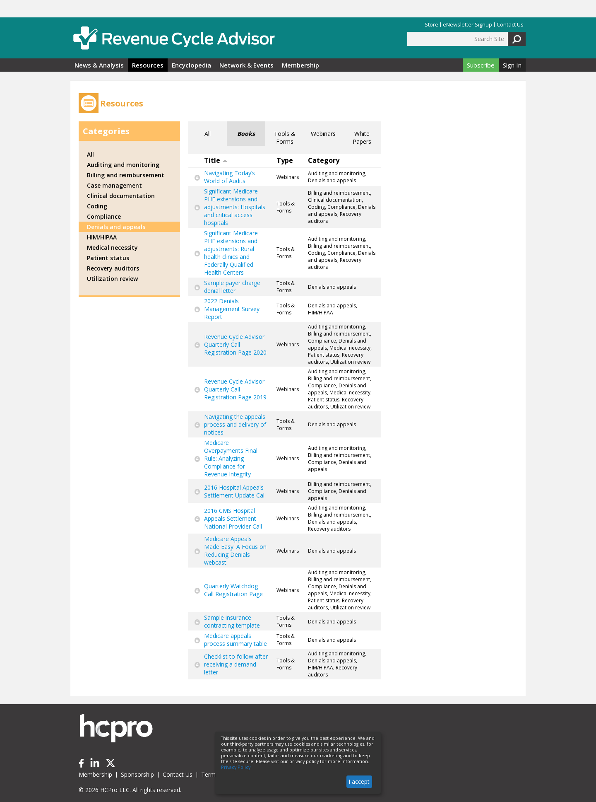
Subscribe (481, 65)
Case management (114, 185)
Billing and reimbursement (125, 175)
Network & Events (246, 65)
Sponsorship (137, 774)
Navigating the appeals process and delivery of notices (235, 424)
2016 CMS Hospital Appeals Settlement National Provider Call (233, 518)
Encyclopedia (191, 65)
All (207, 134)
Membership (300, 65)
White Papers (362, 137)
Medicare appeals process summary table (235, 639)
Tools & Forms (285, 137)
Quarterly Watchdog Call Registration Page (233, 590)
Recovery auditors (113, 268)
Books (246, 134)
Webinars (323, 134)
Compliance (104, 216)
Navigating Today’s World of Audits (229, 177)
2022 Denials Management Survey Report (232, 309)
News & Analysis (99, 65)
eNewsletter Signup (467, 24)
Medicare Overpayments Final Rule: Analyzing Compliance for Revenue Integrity (230, 458)
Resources (147, 65)
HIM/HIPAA (102, 237)
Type (284, 160)
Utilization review (112, 279)
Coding (97, 206)
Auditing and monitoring (123, 165)
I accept (359, 781)
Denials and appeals (116, 227)
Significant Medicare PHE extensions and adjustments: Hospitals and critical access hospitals (234, 207)
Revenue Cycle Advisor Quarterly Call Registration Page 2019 (235, 389)
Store (431, 24)
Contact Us (510, 24)
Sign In (512, 65)
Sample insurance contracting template (232, 621)
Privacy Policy (235, 767)
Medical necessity (112, 247)
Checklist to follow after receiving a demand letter (236, 664)
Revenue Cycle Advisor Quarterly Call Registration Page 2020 (235, 344)
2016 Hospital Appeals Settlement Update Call (235, 491)
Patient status (108, 258)
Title (216, 160)
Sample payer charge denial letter (232, 287)
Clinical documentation (121, 196)
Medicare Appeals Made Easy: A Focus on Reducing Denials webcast (235, 550)
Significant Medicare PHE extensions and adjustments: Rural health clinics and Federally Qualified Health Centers (231, 252)
